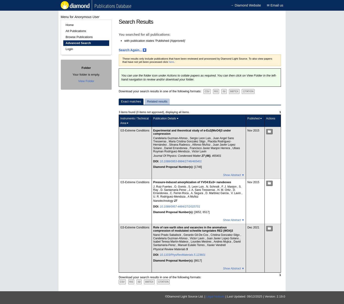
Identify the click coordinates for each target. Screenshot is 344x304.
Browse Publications (79, 37)
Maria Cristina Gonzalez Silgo (187, 141)
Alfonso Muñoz (201, 144)
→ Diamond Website (245, 5)
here (171, 62)
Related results (157, 101)
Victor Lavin (199, 151)
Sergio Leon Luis (200, 138)
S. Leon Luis (196, 186)
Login (69, 49)
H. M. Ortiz (224, 190)
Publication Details (164, 118)
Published (253, 118)
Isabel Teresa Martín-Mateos (171, 241)
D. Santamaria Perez (173, 190)
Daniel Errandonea (176, 148)
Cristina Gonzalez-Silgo (225, 235)
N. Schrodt (213, 186)
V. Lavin (236, 193)
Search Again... (130, 50)
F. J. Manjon (229, 186)
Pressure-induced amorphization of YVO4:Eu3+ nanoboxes (192, 182)
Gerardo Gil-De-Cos (196, 235)
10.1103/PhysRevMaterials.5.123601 (183, 254)
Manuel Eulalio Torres (192, 245)
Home (70, 25)
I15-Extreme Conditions (134, 130)
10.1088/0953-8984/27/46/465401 (181, 161)
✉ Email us (275, 5)
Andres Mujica (222, 241)
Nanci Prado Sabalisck (167, 235)
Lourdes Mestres (201, 241)
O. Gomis (180, 186)
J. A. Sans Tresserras (202, 190)
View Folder (86, 81)
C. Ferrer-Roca (179, 193)
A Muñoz (193, 196)
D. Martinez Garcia (217, 193)
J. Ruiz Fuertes (163, 186)
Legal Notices (215, 296)
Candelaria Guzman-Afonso (170, 138)
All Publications (76, 31)
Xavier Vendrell (216, 245)
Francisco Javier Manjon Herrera (210, 148)
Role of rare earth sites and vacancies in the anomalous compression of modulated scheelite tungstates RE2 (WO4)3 (193, 229)
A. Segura (197, 193)
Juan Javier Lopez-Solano (223, 238)
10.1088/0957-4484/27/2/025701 (180, 206)
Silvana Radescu (180, 144)
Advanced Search (78, 43)
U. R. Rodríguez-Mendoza (169, 196)
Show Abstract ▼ (233, 175)
